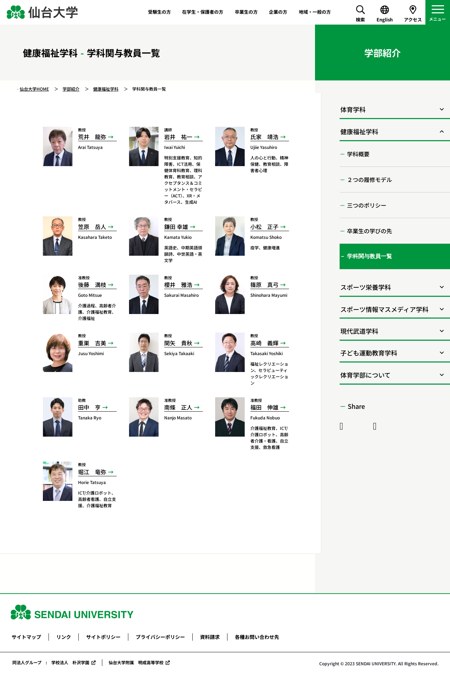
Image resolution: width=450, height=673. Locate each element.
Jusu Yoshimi (91, 353)
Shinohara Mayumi (268, 295)
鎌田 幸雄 (176, 226)
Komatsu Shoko (266, 237)
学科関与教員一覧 (369, 256)
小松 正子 (264, 226)
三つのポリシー (366, 205)
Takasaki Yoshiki (266, 353)
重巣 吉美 (92, 343)
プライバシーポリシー (160, 636)
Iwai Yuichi (174, 147)
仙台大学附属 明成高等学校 (136, 662)
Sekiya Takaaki (179, 353)
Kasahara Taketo (95, 237)
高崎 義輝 (264, 343)
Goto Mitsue (90, 295)
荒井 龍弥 (92, 136)
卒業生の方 (246, 11)
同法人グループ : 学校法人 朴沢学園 (50, 662)
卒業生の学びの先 (369, 231)
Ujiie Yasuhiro (263, 147)
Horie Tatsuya (92, 482)
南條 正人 (178, 407)
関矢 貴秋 (178, 343)
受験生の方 (159, 11)
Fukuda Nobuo (265, 417)
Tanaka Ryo (89, 417)
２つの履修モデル (369, 179)
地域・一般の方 (315, 11)
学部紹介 (71, 89)
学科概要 (358, 154)
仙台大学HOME (34, 89)
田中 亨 (89, 407)
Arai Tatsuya (90, 147)
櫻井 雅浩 (178, 284)
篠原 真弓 (264, 284)
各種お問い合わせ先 (257, 636)
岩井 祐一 (178, 136)
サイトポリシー (103, 636)
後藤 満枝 (92, 284)
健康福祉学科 (105, 89)
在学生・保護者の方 (202, 11)
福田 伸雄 (264, 407)
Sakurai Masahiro (181, 295)
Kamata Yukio (178, 237)
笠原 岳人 (92, 226)
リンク (63, 636)
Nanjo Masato (178, 417)
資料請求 (210, 636)
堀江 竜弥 (92, 472)
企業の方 (278, 11)
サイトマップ (26, 636)
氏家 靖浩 (264, 136)
